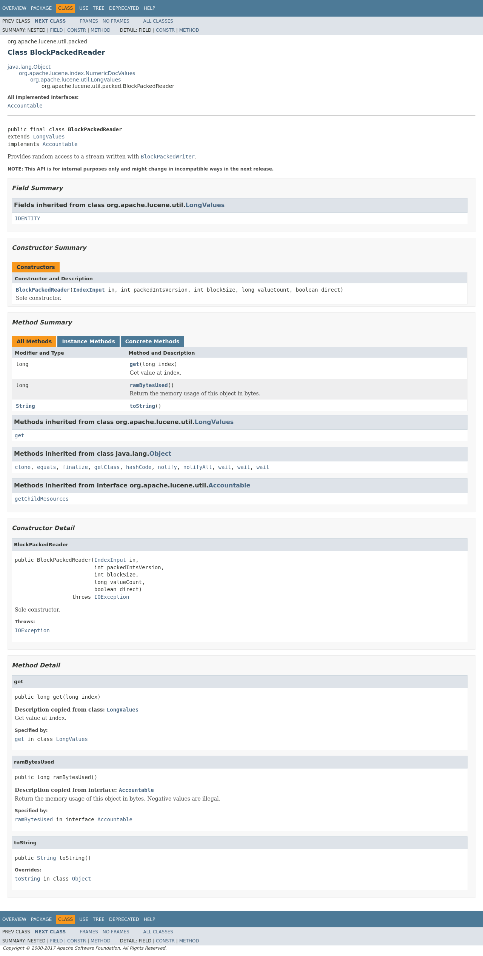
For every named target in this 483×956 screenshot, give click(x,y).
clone (23, 467)
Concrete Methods (152, 341)
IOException (111, 597)
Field (56, 30)
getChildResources (42, 499)
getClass (107, 467)
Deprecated (124, 8)
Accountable (25, 106)
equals (46, 467)
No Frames (116, 21)
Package (41, 8)
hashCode (138, 467)
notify (167, 467)
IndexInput (89, 290)
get (134, 364)
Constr (76, 30)
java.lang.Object (29, 67)
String (25, 406)
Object (160, 453)
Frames (89, 21)
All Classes (158, 21)
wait (224, 467)
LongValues (49, 137)
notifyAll (197, 467)
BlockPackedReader (43, 290)
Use (83, 8)
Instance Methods (88, 341)
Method (101, 30)
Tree (99, 8)
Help (149, 8)
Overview (14, 8)
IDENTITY (27, 218)
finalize (75, 467)
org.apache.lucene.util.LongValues (75, 80)
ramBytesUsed (149, 385)
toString (142, 406)
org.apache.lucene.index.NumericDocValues (77, 73)
